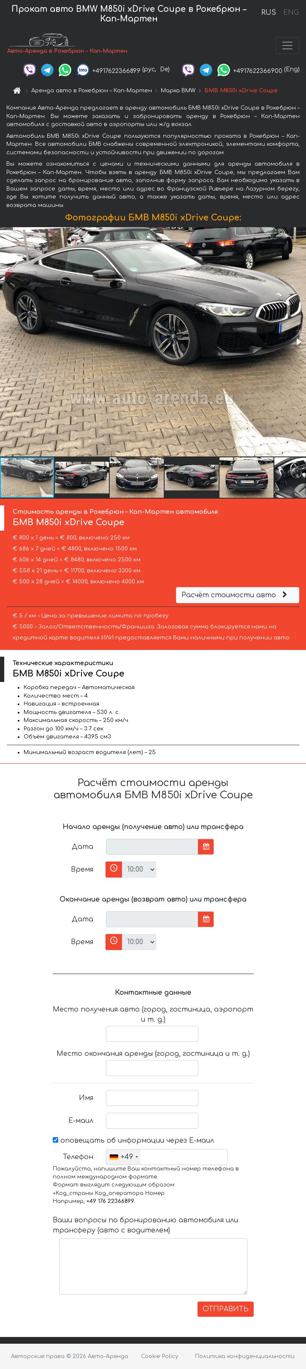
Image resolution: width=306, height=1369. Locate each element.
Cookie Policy (159, 1356)
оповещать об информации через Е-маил (133, 1140)
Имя (86, 1098)
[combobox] (123, 1157)
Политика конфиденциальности (245, 1356)
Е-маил (80, 1121)
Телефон (78, 1157)
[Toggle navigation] (287, 45)
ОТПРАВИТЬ (226, 1309)
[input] (152, 847)
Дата (82, 847)
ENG (290, 12)
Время (82, 869)
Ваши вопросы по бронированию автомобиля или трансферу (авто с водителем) (145, 1225)
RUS (268, 12)
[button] (298, 342)
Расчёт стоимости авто (235, 595)
